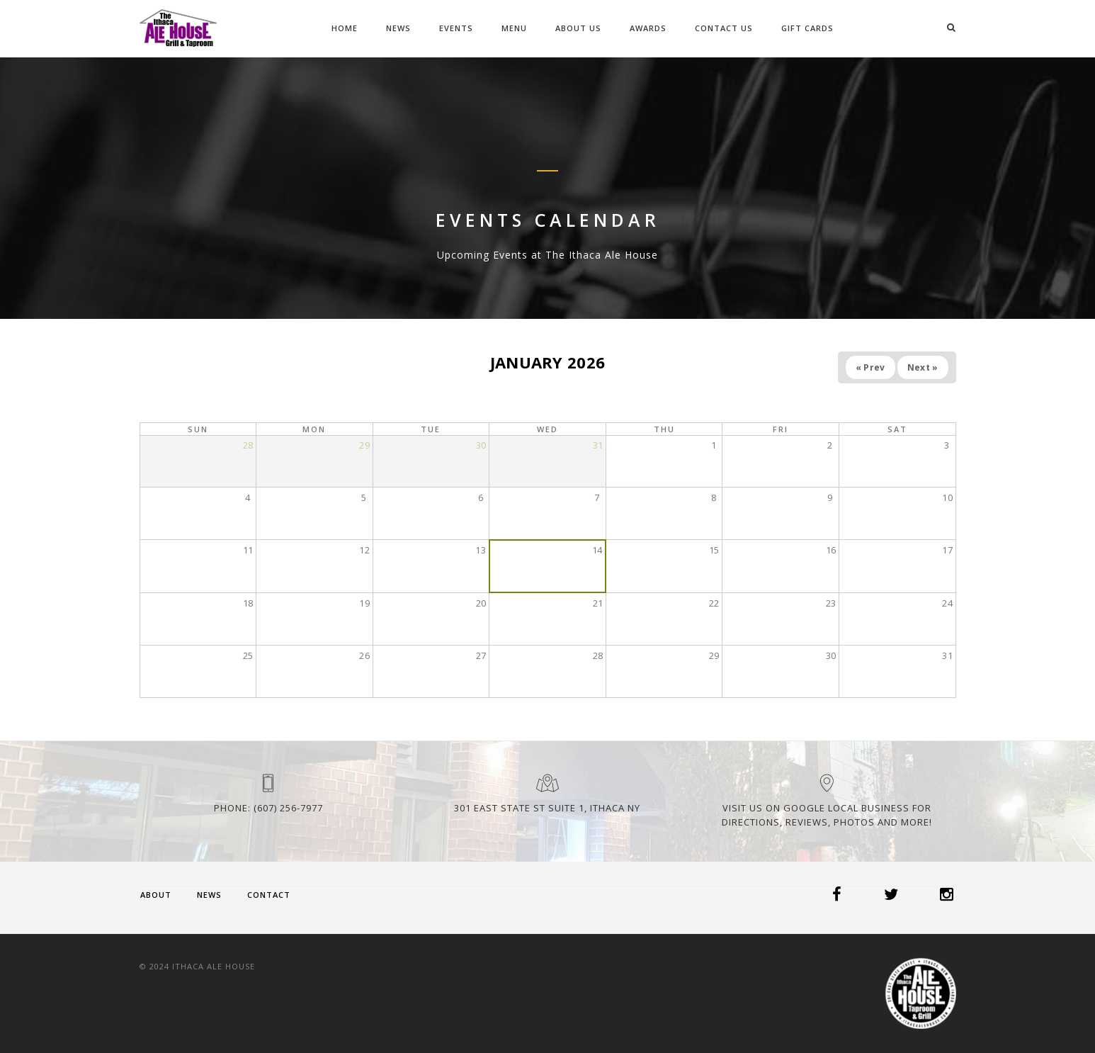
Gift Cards (807, 28)
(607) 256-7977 (288, 807)
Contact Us (724, 28)
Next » (922, 367)
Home (344, 28)
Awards (648, 28)
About (155, 894)
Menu (514, 28)
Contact (268, 894)
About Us (578, 28)
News (398, 28)
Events (456, 28)
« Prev (870, 367)
